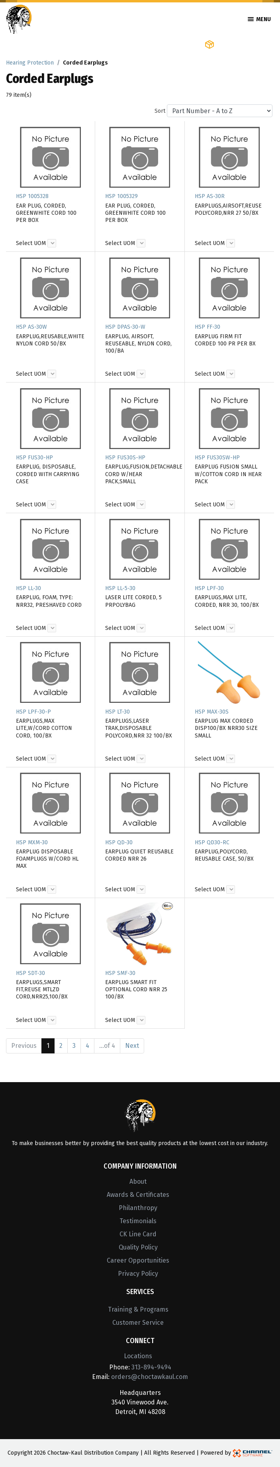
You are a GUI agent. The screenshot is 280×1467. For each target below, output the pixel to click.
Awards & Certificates (138, 1194)
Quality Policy (138, 1247)
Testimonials (138, 1221)
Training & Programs (138, 1309)
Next (132, 1045)
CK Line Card (138, 1234)
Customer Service (138, 1322)
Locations (138, 1356)
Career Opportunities (138, 1260)
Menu (259, 19)
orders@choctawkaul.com (149, 1377)
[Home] (19, 18)
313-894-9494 (151, 1367)
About (138, 1181)
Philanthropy (138, 1208)
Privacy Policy (138, 1273)
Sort (160, 111)
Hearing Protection (30, 62)
